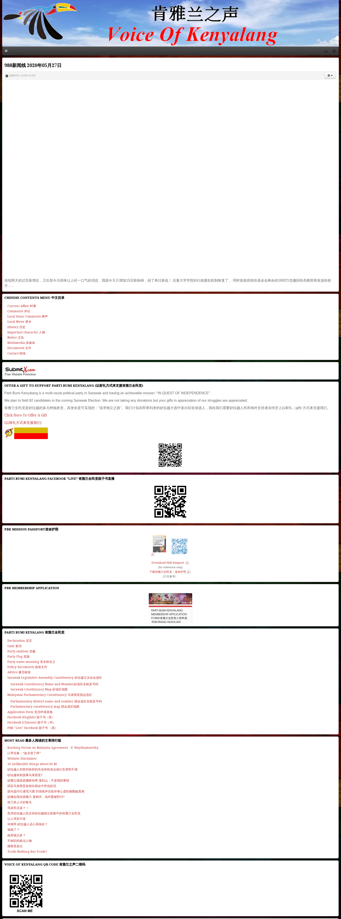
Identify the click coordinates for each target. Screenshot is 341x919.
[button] (330, 75)
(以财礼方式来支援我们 (22, 423)
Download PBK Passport (168, 562)
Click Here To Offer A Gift (25, 415)
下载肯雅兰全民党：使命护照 (167, 571)
